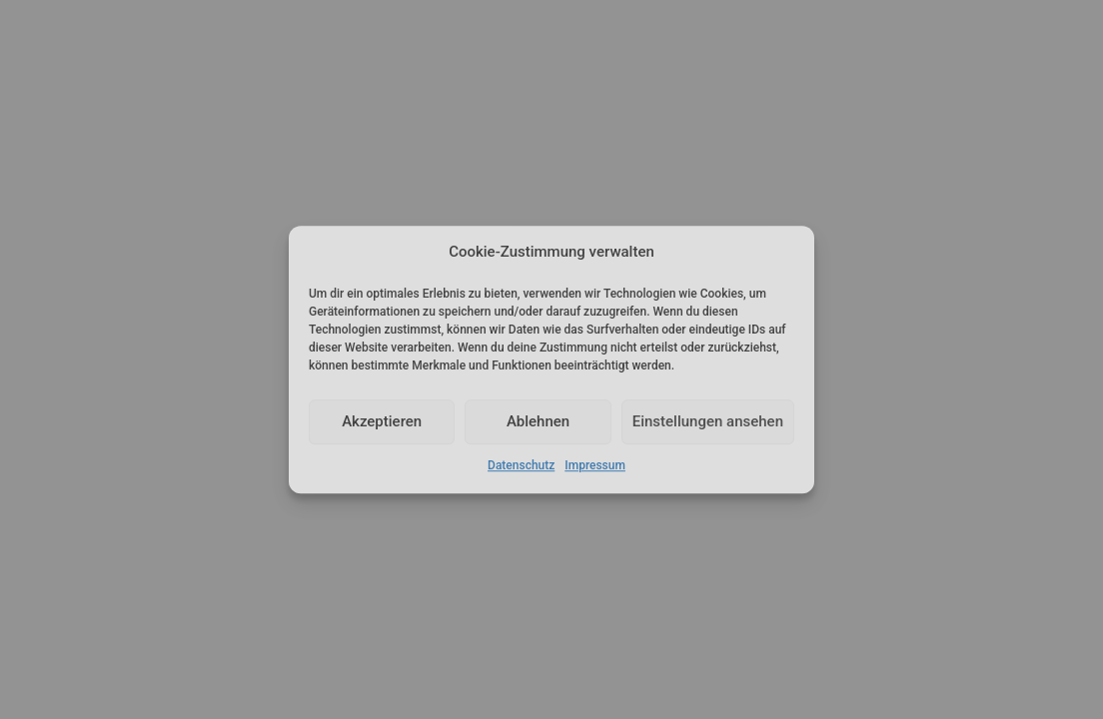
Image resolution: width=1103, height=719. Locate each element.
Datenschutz (521, 465)
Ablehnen (538, 422)
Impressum (594, 465)
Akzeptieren (382, 422)
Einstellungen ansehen (707, 422)
